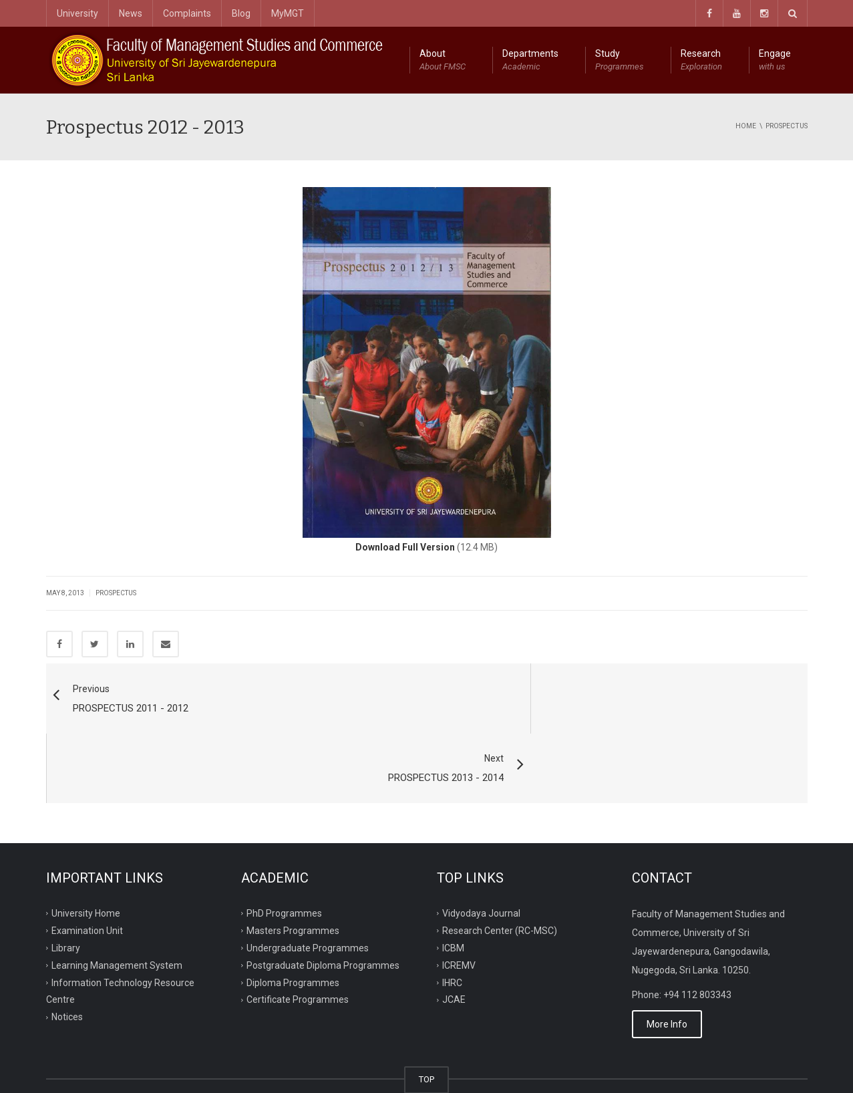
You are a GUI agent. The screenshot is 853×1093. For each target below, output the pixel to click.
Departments (530, 60)
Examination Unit (87, 861)
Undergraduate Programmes (307, 878)
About (442, 60)
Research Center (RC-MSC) (499, 861)
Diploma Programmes (292, 913)
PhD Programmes (284, 844)
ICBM (453, 878)
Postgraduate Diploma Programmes (322, 896)
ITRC (108, 1067)
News (130, 13)
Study (619, 60)
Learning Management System (116, 896)
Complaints (187, 13)
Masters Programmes (292, 861)
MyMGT (287, 13)
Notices (67, 948)
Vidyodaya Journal (481, 844)
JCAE (454, 930)
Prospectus (116, 593)
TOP (426, 1010)
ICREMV (459, 896)
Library (65, 878)
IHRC (452, 913)
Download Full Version (405, 547)
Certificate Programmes (297, 930)
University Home (85, 844)
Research (701, 60)
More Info (667, 955)
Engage (775, 60)
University (77, 13)
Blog (241, 13)
